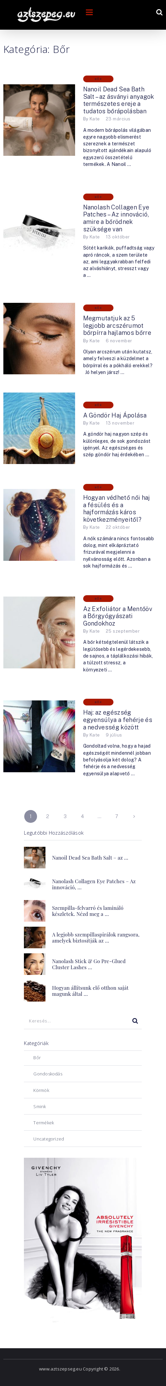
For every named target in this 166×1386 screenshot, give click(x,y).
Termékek (43, 1123)
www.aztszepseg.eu (60, 1369)
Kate (95, 118)
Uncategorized (48, 1139)
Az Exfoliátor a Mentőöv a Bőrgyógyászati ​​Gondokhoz (117, 616)
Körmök (41, 1090)
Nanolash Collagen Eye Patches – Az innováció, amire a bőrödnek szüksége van (116, 218)
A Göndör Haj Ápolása (114, 415)
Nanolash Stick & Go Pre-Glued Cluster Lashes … (89, 964)
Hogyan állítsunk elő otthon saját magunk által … (90, 991)
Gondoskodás (47, 1074)
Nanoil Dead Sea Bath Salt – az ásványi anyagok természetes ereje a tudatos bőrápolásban (118, 100)
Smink (39, 1106)
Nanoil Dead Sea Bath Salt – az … (90, 858)
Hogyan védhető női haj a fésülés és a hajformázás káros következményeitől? (116, 508)
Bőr (98, 79)
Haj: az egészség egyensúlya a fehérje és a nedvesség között (117, 719)
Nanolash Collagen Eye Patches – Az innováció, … (94, 884)
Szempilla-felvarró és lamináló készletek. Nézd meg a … (88, 911)
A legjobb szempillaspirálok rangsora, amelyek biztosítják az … (96, 937)
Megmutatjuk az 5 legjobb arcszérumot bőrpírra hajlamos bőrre (117, 325)
